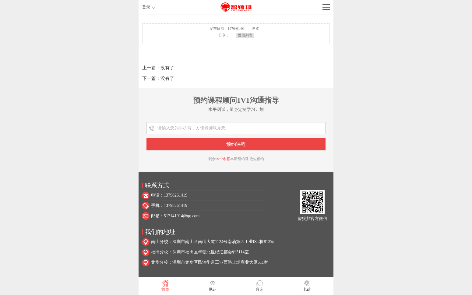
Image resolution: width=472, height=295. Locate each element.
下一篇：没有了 (158, 78)
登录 (146, 7)
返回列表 (245, 35)
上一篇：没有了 (158, 67)
